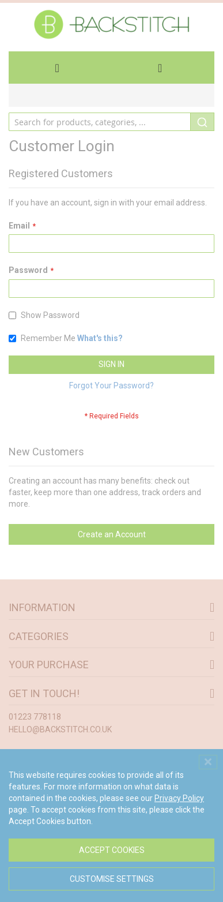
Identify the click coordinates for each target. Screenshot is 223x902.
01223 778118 (35, 716)
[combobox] (111, 122)
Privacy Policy (179, 798)
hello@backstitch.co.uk (60, 729)
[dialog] (111, 825)
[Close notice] (208, 762)
